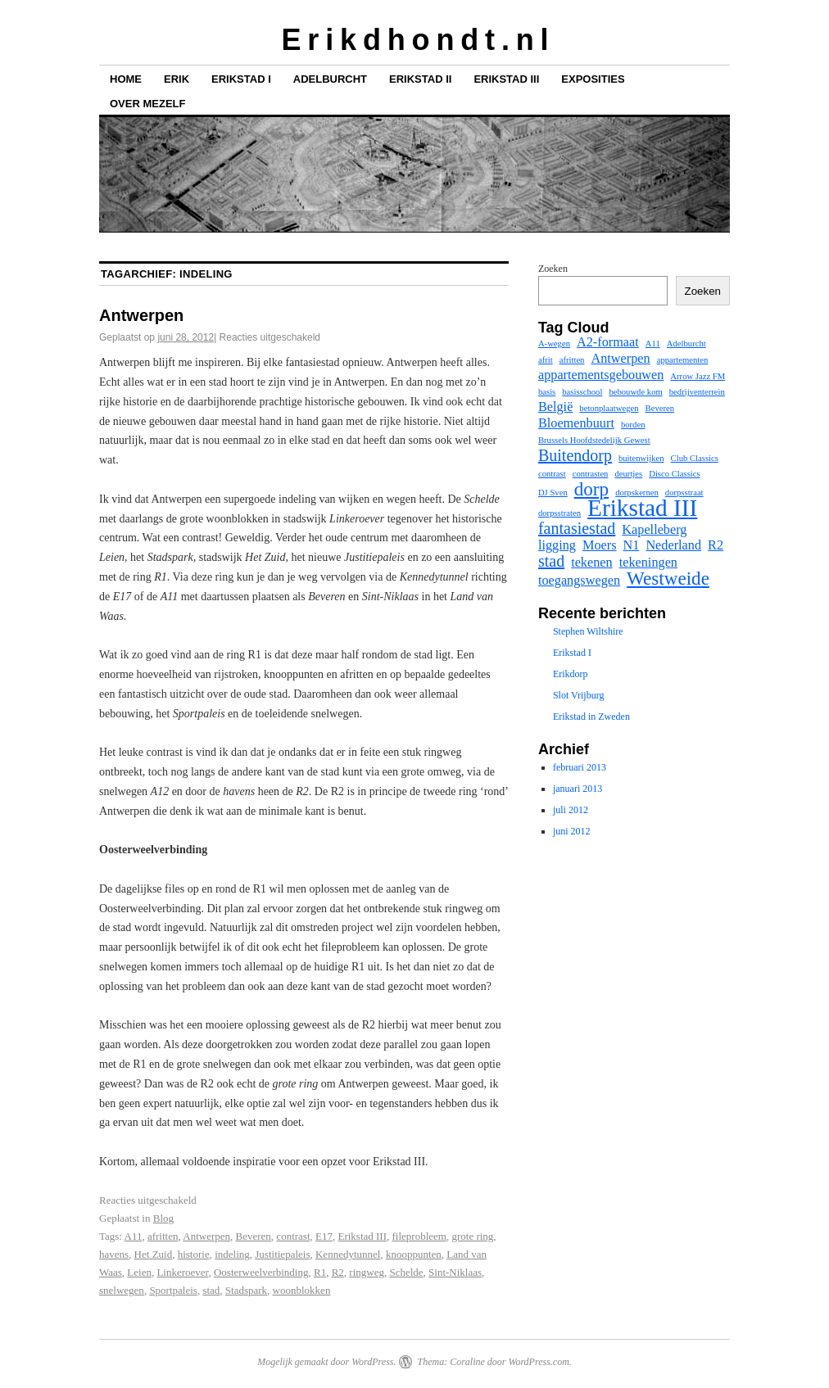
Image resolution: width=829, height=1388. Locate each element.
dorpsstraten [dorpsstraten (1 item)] (559, 513)
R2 (338, 1272)
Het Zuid (153, 1254)
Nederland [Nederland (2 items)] (673, 545)
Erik (176, 79)
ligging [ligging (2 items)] (557, 545)
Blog (163, 1218)
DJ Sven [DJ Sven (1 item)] (553, 492)
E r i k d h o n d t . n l (414, 40)
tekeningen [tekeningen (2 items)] (648, 562)
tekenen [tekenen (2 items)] (592, 562)
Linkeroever (182, 1272)
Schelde (406, 1272)
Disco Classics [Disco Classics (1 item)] (674, 473)
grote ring (472, 1236)
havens (114, 1254)
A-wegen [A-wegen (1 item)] (554, 343)
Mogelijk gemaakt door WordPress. (326, 1362)
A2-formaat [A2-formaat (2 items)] (608, 342)
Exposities (592, 79)
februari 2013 (579, 767)
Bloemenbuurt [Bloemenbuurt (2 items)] (576, 423)
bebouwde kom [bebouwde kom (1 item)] (635, 391)
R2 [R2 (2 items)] (715, 545)
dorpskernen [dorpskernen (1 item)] (637, 492)
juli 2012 (570, 810)
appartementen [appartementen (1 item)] (683, 359)
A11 (134, 1236)
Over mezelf (147, 103)
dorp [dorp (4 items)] (591, 489)
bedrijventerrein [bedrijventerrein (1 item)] (697, 391)
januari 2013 (577, 788)
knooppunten (414, 1254)
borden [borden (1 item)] (633, 424)
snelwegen (121, 1290)
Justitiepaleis (282, 1254)
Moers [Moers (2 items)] (599, 545)
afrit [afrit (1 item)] (545, 359)
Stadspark (246, 1290)
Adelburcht (330, 79)
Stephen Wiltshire (588, 631)
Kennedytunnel (347, 1254)
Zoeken (553, 268)
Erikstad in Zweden (591, 716)
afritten (163, 1236)
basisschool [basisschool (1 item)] (582, 391)
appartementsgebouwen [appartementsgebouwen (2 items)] (601, 375)
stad (211, 1290)
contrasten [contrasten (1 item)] (591, 473)
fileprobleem (419, 1236)
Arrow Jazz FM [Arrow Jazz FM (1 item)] (697, 376)
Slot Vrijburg (579, 695)
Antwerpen (141, 315)
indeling (232, 1254)
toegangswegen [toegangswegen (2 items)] (579, 580)
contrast (293, 1236)
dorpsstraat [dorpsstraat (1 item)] (684, 492)
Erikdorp (570, 674)
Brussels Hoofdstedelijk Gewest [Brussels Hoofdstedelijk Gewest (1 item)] (594, 440)
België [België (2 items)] (555, 407)
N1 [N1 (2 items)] (631, 545)
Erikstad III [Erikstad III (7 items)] (642, 507)
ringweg (366, 1272)
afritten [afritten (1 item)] (572, 359)
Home (126, 79)
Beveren (253, 1236)
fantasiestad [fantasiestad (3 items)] (576, 528)
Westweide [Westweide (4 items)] (668, 578)
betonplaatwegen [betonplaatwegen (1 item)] (608, 408)
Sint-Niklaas (455, 1272)
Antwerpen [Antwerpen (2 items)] (620, 358)
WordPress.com (538, 1362)
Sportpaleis (173, 1290)
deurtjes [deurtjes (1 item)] (628, 473)
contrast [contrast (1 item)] (552, 473)
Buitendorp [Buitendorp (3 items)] (575, 455)
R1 (320, 1272)
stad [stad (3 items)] (551, 561)
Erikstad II (420, 79)
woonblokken (302, 1290)
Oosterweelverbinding (261, 1272)
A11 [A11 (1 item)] (653, 343)
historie (194, 1254)
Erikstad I (241, 79)
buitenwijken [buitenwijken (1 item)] (641, 458)
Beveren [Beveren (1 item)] (660, 408)
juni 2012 (572, 831)
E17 (324, 1236)
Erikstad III (506, 79)
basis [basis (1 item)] (546, 391)
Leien (139, 1272)
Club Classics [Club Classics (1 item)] (694, 458)
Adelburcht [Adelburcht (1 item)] (686, 343)
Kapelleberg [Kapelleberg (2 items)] (654, 529)
